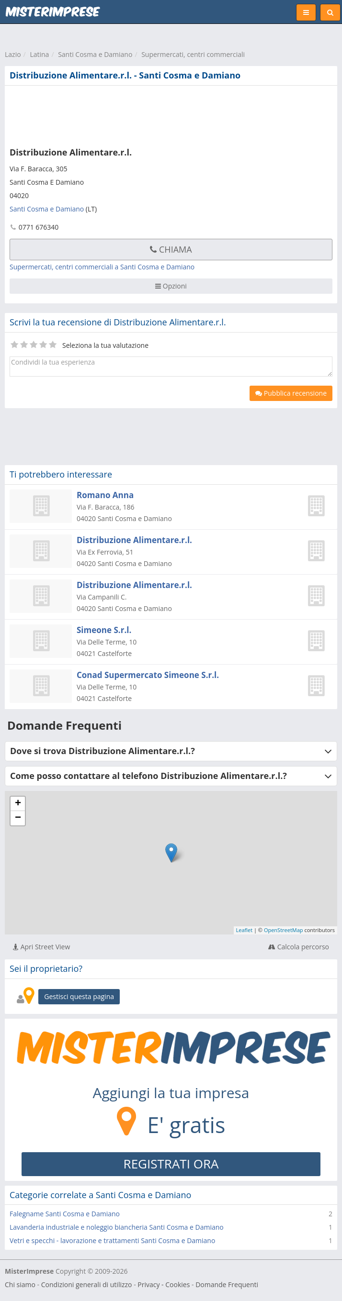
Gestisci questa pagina (79, 996)
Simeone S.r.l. (104, 629)
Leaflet (244, 930)
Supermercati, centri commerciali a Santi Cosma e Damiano (102, 266)
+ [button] (18, 804)
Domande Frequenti (226, 1284)
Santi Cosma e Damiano (95, 54)
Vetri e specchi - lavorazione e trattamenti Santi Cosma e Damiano (112, 1240)
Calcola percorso (298, 946)
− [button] (18, 818)
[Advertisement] (146, 114)
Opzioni (171, 285)
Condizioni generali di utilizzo (86, 1284)
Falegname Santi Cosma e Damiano (65, 1213)
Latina (39, 54)
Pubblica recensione (291, 393)
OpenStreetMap (283, 930)
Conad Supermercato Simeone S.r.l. (148, 674)
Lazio (13, 54)
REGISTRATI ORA (171, 1163)
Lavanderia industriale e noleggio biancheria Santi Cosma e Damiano (117, 1227)
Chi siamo (20, 1284)
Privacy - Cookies (163, 1284)
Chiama (171, 249)
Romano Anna (105, 494)
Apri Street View (41, 946)
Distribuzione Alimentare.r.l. (134, 539)
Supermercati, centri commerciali (193, 54)
